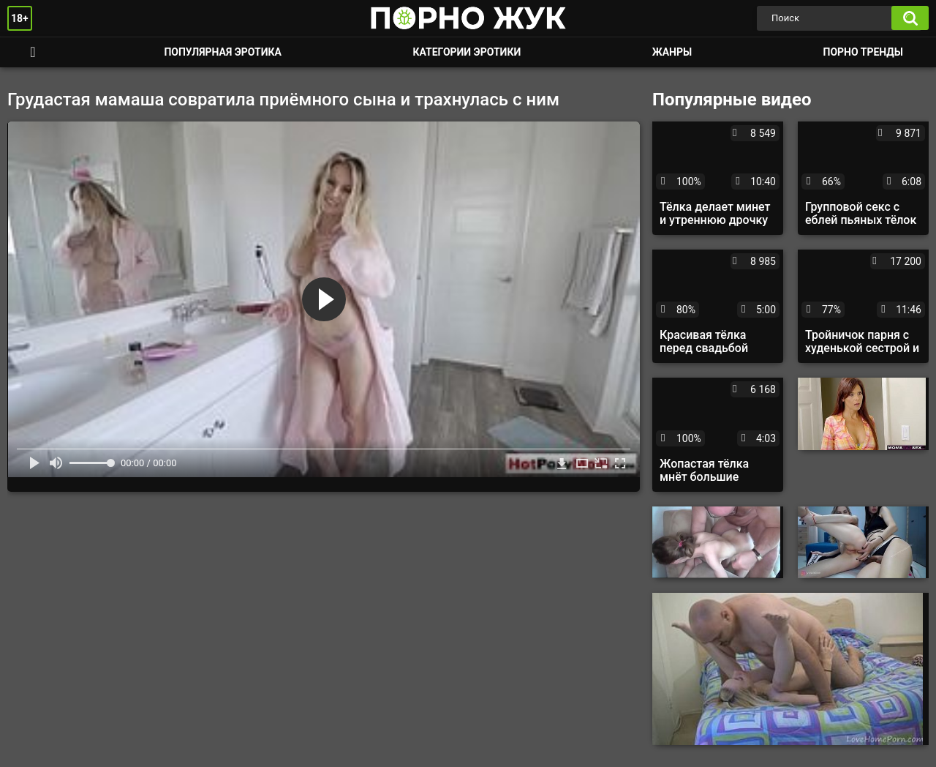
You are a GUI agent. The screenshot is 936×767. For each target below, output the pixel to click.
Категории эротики (466, 52)
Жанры (672, 52)
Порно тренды (863, 52)
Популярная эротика (223, 52)
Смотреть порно (32, 52)
